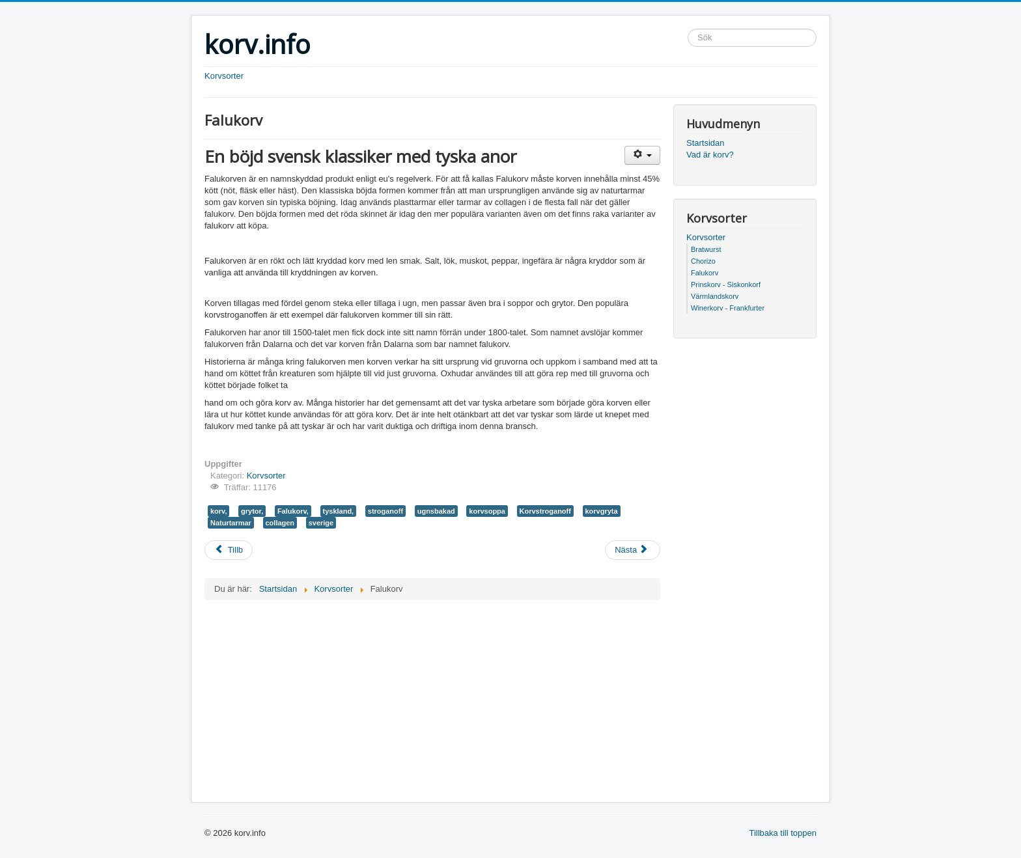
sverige (321, 523)
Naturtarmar (230, 523)
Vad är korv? (710, 154)
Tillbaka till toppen (783, 833)
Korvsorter (224, 76)
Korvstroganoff (545, 511)
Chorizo (703, 261)
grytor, (252, 511)
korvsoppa (487, 511)
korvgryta (601, 511)
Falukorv (704, 273)
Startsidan (705, 143)
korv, (218, 511)
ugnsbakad (436, 511)
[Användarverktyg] (642, 155)
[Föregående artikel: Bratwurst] (228, 550)
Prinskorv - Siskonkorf (726, 284)
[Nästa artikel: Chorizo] (632, 550)
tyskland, (338, 511)
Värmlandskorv (714, 296)
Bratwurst (706, 249)
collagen (280, 523)
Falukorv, (293, 511)
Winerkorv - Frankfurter (727, 308)
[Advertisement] (356, 289)
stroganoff (385, 511)
